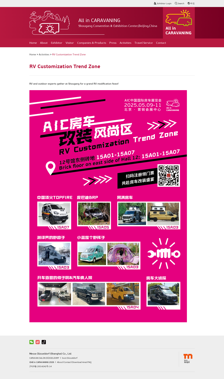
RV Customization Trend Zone (69, 54)
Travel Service (144, 42)
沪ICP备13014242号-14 (40, 366)
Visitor (70, 42)
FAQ (89, 362)
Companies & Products (91, 42)
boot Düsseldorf (69, 358)
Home (33, 42)
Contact (161, 42)
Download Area (79, 362)
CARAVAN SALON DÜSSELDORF (44, 358)
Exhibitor (56, 42)
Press (112, 42)
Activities (125, 42)
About (44, 42)
